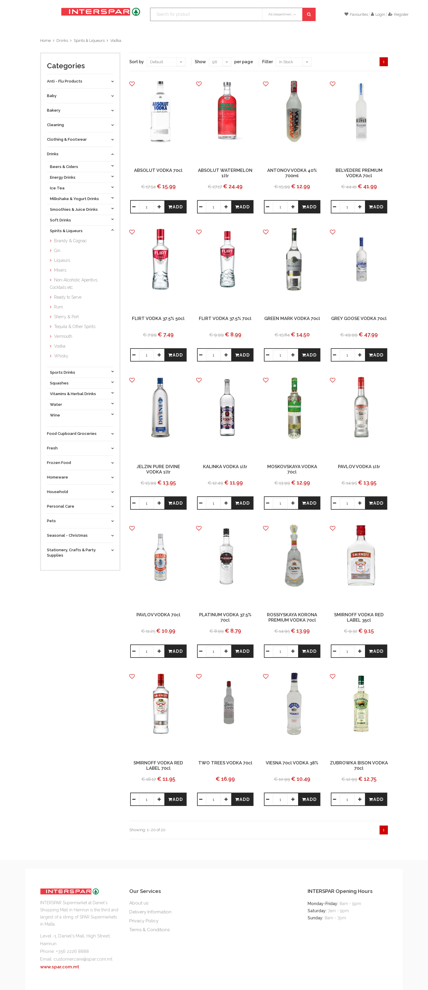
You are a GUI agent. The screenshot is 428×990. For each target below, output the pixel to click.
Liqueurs (62, 260)
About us (138, 903)
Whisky (61, 356)
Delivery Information (150, 912)
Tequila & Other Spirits (74, 326)
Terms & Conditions (149, 929)
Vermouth (63, 336)
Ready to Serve (67, 297)
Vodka (115, 40)
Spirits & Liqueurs (89, 40)
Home (45, 40)
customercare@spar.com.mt (83, 959)
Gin (57, 250)
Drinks (62, 40)
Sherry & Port (66, 316)
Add (175, 207)
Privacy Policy (143, 921)
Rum (58, 307)
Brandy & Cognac (70, 240)
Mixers (60, 270)
